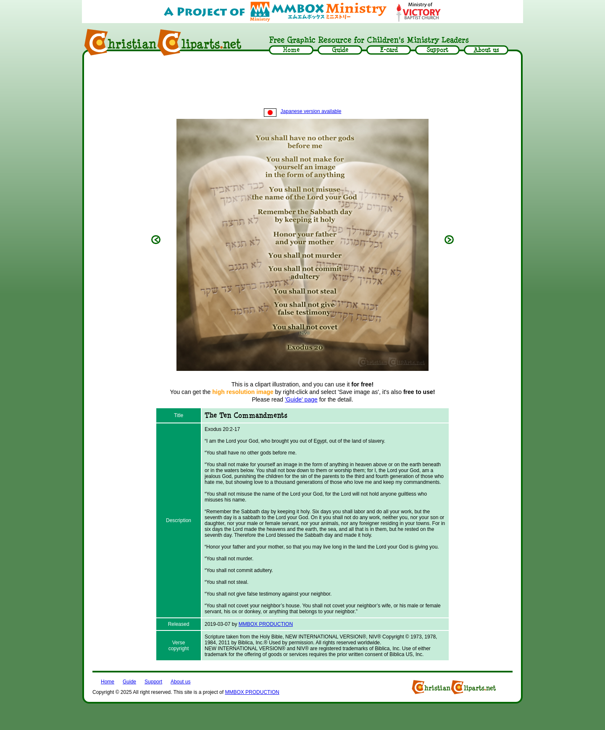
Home (107, 682)
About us (180, 682)
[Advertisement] (302, 83)
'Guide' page (301, 399)
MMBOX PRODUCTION (266, 624)
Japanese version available (303, 111)
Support (153, 682)
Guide (129, 682)
